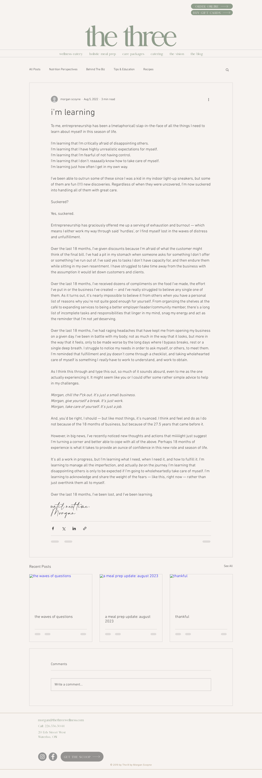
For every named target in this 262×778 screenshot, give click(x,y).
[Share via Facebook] (53, 528)
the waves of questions (54, 617)
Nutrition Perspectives (63, 69)
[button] (227, 69)
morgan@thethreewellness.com (61, 720)
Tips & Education (124, 69)
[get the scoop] (82, 757)
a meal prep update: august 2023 (127, 619)
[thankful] (201, 591)
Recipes (148, 69)
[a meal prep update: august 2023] (131, 591)
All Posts (34, 69)
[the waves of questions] (60, 591)
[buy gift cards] (212, 12)
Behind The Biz (95, 69)
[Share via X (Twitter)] (63, 528)
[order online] (212, 6)
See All (228, 566)
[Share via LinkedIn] (74, 528)
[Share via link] (85, 528)
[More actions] (208, 99)
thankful (182, 617)
